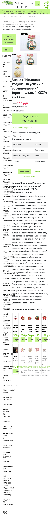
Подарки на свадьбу (5, 139)
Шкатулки (5, 361)
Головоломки (5, 278)
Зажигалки (5, 405)
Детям (5, 91)
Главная (5, 22)
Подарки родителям (5, 159)
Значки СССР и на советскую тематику (19, 24)
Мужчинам (5, 81)
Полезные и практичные (5, 199)
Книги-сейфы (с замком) (5, 413)
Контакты (31, 16)
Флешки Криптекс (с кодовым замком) (5, 330)
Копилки (5, 421)
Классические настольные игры (5, 368)
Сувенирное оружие (5, 246)
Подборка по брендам (5, 228)
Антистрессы (5, 192)
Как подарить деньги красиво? (5, 479)
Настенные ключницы (5, 427)
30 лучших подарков (5, 108)
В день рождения (5, 98)
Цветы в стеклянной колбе (5, 353)
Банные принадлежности (5, 272)
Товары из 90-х (5, 237)
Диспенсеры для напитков (5, 469)
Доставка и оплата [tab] (30, 176)
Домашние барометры (5, 399)
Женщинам (5, 86)
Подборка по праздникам (5, 502)
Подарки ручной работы (5, 209)
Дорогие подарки (5, 181)
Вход (41, 11)
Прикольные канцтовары (5, 265)
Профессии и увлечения (5, 218)
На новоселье (5, 131)
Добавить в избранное (22, 128)
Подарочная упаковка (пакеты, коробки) (5, 491)
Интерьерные (5, 187)
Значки (33, 22)
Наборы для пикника (5, 342)
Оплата (33, 14)
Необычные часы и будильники (5, 437)
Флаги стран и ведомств (5, 317)
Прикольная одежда (5, 166)
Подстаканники (5, 385)
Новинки (7, 49)
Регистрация (43, 14)
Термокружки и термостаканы (5, 293)
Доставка (34, 11)
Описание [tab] (24, 171)
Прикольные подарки (5, 123)
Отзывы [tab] (36, 171)
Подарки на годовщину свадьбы (5, 149)
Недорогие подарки (19, 22)
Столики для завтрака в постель (5, 457)
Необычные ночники (5, 446)
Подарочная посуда (5, 258)
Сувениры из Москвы (5, 74)
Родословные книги (5, 391)
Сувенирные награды (5, 284)
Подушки (5, 252)
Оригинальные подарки (5, 116)
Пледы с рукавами (5, 378)
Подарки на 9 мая (5, 64)
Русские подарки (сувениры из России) (5, 304)
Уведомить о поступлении (30, 118)
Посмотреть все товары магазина (9, 39)
